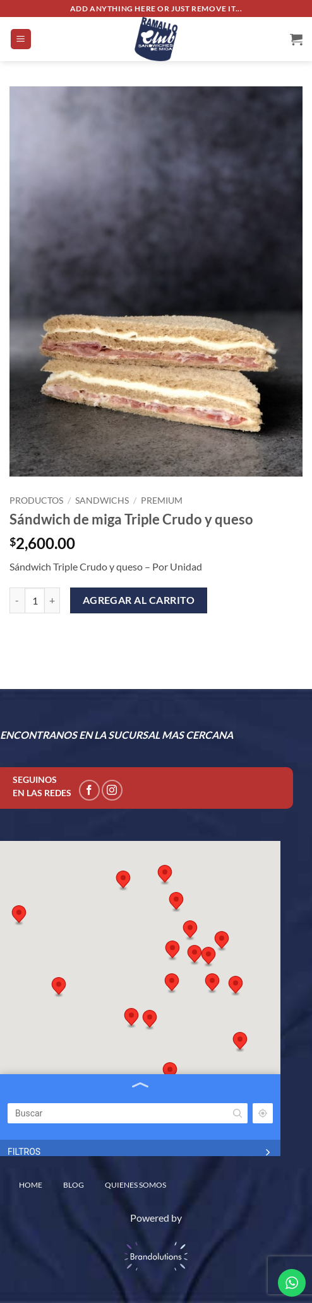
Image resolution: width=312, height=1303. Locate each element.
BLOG (73, 1185)
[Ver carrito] (296, 39)
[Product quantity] (35, 600)
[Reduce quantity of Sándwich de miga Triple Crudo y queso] (17, 600)
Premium (162, 500)
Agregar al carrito (139, 600)
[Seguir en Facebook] (89, 790)
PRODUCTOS (36, 500)
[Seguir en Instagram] (112, 790)
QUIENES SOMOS (135, 1185)
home (30, 1185)
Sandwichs (102, 500)
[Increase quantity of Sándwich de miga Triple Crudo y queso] (52, 600)
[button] (21, 39)
